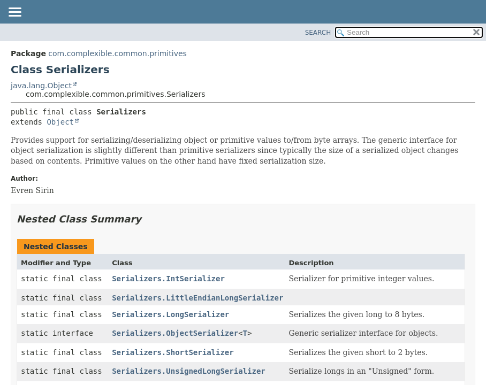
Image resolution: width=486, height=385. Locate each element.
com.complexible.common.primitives (117, 53)
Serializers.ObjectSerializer (175, 333)
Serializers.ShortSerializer (173, 352)
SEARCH (318, 32)
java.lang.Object (41, 85)
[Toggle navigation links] (14, 12)
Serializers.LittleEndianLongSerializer (197, 298)
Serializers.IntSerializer (168, 278)
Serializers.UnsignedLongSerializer (188, 371)
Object (60, 122)
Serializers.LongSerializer (170, 314)
